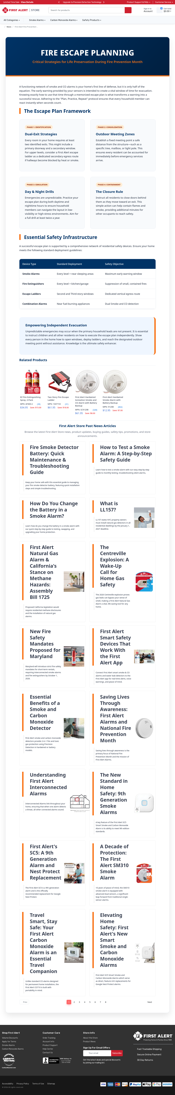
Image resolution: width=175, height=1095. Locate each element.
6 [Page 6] (95, 1002)
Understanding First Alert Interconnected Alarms (48, 784)
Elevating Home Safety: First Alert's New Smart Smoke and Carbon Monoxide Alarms (114, 940)
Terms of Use (38, 1084)
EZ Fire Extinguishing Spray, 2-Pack (30, 398)
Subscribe (117, 1053)
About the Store (90, 1038)
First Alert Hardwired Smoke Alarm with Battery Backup (113, 400)
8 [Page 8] (105, 1002)
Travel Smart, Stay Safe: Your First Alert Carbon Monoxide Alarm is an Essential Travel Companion (43, 943)
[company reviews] (58, 1060)
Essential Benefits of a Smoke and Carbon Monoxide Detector (45, 712)
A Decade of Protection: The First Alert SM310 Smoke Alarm (114, 862)
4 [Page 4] (84, 1002)
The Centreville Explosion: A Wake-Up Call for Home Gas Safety (114, 566)
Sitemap (51, 1084)
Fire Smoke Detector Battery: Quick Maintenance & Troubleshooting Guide (54, 459)
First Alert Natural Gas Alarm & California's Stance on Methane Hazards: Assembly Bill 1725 (44, 572)
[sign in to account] (146, 10)
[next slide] (104, 2)
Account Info (48, 1041)
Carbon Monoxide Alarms (63, 20)
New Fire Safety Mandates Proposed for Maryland (45, 643)
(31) (65, 404)
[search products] (128, 10)
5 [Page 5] (90, 1002)
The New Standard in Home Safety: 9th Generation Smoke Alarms (114, 793)
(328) (93, 410)
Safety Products (90, 20)
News (9, 27)
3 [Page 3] (79, 1002)
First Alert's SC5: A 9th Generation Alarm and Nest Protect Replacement (45, 862)
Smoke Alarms (36, 20)
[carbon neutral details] (17, 1061)
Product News (89, 1041)
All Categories (10, 20)
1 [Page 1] (69, 1002)
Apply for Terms (9, 1041)
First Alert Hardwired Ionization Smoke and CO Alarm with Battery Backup (86, 401)
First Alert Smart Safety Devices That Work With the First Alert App (115, 647)
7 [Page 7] (100, 1002)
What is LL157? (109, 506)
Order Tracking (49, 1038)
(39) (37, 404)
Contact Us (48, 1052)
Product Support (50, 1045)
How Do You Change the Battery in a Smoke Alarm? (54, 509)
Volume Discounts (10, 1038)
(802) (118, 407)
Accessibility (7, 1084)
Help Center (48, 1049)
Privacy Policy (23, 1084)
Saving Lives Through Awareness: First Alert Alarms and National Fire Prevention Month (115, 719)
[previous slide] (59, 2)
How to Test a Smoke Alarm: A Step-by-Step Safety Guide (126, 453)
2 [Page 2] (74, 1002)
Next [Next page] (151, 1002)
